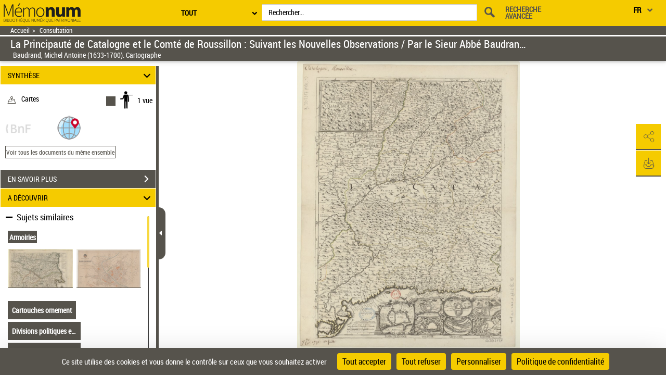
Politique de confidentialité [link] (560, 361)
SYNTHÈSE (81, 75)
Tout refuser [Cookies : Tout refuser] (421, 361)
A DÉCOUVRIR (81, 198)
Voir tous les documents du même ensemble (60, 152)
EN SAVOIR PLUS (82, 179)
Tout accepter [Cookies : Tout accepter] (364, 361)
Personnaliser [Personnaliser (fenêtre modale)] (478, 361)
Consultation (56, 30)
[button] (69, 127)
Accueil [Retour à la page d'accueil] (20, 30)
